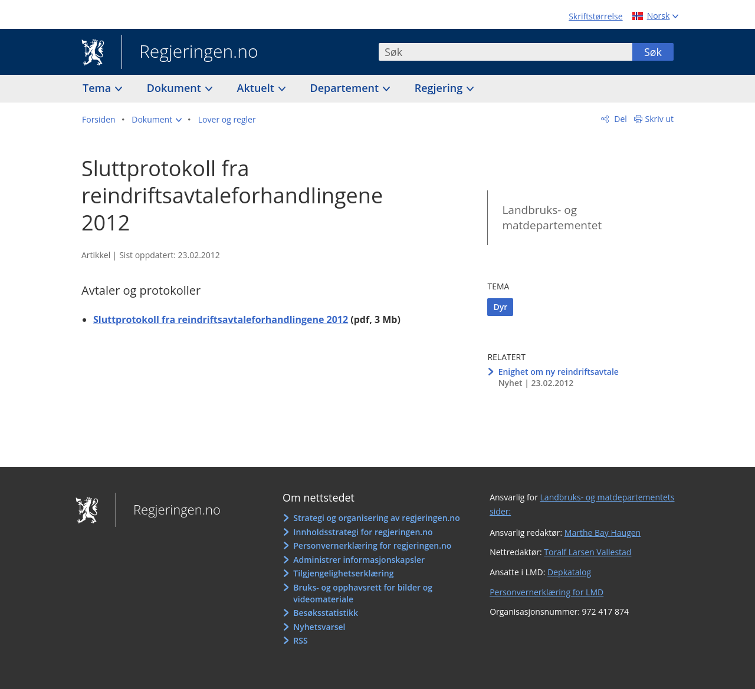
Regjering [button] (440, 88)
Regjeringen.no (190, 52)
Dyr (500, 306)
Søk (653, 52)
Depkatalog (569, 572)
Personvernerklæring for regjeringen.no (372, 545)
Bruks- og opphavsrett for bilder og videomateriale (362, 593)
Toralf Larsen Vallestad (587, 552)
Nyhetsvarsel (319, 626)
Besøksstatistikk (325, 612)
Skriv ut (659, 118)
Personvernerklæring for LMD (546, 592)
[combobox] (505, 52)
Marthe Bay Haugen (602, 532)
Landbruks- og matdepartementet (552, 217)
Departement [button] (346, 88)
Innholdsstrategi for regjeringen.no (362, 532)
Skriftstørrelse (595, 16)
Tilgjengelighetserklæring (343, 573)
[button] (157, 120)
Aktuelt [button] (257, 88)
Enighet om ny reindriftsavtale (558, 371)
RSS (300, 640)
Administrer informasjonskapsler (359, 559)
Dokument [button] (175, 88)
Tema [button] (98, 88)
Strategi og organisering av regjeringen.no (376, 517)
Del (619, 118)
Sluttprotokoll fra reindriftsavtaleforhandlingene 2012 (220, 319)
